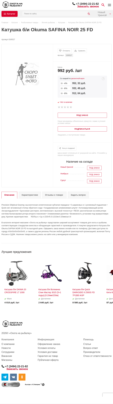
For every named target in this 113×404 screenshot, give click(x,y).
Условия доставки (47, 352)
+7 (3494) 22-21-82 (87, 3)
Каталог (11, 14)
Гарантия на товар (48, 356)
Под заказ (94, 168)
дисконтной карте (77, 78)
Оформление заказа (49, 344)
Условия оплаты (46, 348)
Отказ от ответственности (97, 356)
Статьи (87, 344)
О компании (7, 344)
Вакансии (6, 356)
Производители (91, 352)
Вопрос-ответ (90, 348)
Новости (6, 348)
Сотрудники (7, 352)
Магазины (6, 360)
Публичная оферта (48, 360)
